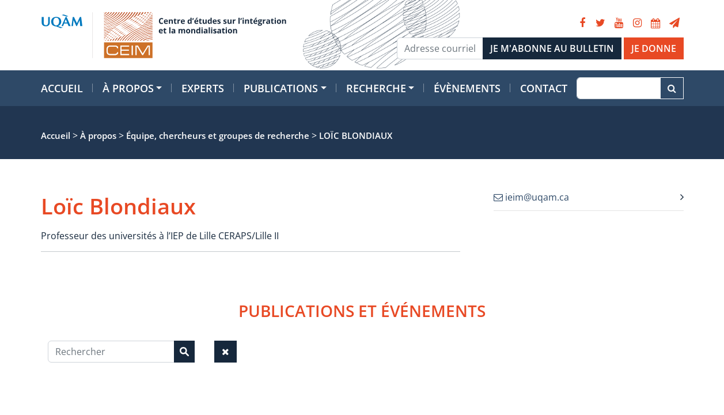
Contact (543, 88)
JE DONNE (653, 48)
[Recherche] (618, 88)
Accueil (62, 88)
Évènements (467, 88)
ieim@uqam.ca (531, 197)
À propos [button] (128, 88)
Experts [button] (202, 88)
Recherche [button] (376, 88)
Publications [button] (281, 88)
